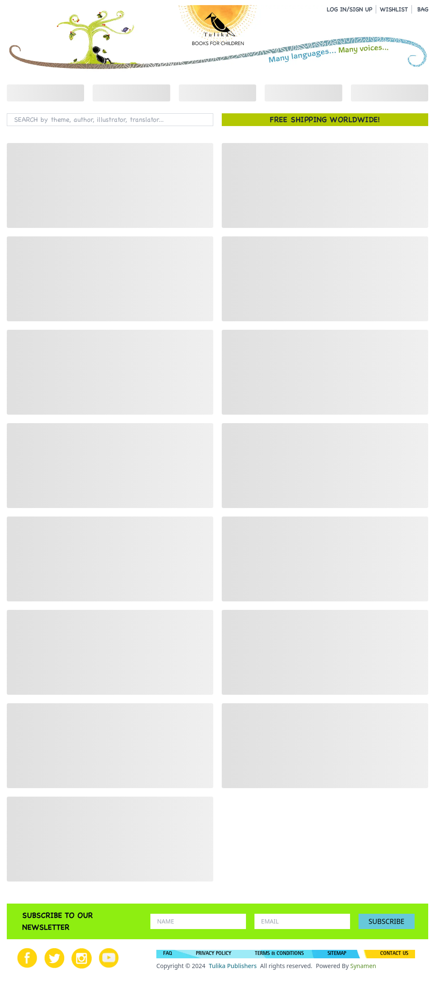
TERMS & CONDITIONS (279, 954)
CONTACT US (394, 954)
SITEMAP (337, 954)
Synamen (363, 966)
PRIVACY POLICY (213, 954)
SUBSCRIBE (386, 921)
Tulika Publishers (233, 966)
